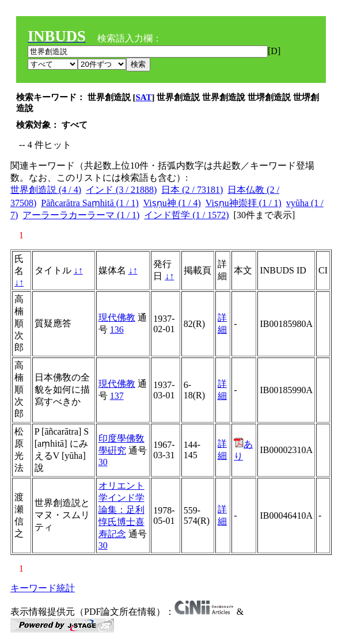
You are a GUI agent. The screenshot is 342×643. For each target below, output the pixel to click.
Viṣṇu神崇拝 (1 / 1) (244, 203)
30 (103, 462)
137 (117, 396)
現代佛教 (116, 317)
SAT (144, 97)
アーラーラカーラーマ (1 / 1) (80, 215)
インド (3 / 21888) (121, 190)
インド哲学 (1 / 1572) (186, 215)
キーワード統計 (42, 588)
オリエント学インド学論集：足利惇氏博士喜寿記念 (121, 510)
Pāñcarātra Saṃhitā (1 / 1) (90, 203)
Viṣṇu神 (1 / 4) (172, 203)
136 (117, 329)
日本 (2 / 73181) (192, 190)
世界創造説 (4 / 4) (45, 190)
